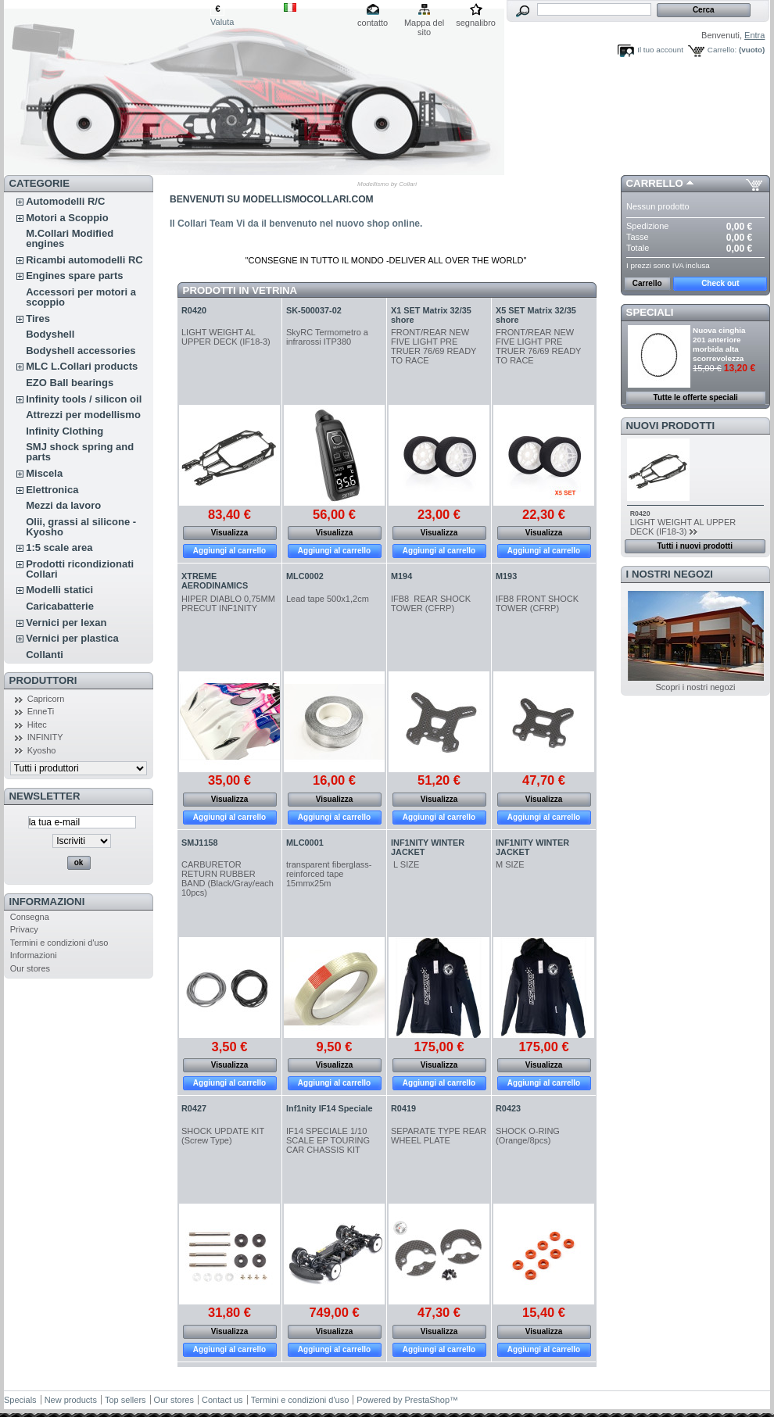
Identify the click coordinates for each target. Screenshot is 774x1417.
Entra (754, 35)
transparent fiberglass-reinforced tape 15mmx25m (328, 874)
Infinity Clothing (64, 431)
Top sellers (125, 1399)
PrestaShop (427, 1399)
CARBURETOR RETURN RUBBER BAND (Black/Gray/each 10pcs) (227, 878)
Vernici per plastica (72, 638)
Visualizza (230, 532)
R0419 (403, 1108)
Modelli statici (59, 590)
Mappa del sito (424, 24)
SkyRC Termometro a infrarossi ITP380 (327, 336)
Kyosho (41, 750)
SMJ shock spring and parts (80, 452)
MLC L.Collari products (82, 366)
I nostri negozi (669, 574)
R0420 (193, 310)
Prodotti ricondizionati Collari (80, 569)
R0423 (508, 1108)
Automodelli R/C (65, 201)
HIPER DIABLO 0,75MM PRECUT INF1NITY (228, 603)
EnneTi (40, 711)
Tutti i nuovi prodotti (694, 546)
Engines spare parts (74, 275)
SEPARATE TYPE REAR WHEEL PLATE (438, 1135)
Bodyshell (50, 334)
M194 (401, 576)
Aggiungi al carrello (229, 550)
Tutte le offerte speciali (696, 397)
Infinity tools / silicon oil (84, 399)
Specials (20, 1399)
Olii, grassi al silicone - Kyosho (81, 527)
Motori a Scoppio (67, 218)
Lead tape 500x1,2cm (327, 598)
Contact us (222, 1399)
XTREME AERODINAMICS (214, 580)
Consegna (29, 916)
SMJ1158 (199, 842)
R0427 (193, 1108)
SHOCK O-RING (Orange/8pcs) (528, 1135)
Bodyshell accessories (80, 350)
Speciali (650, 312)
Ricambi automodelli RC (84, 260)
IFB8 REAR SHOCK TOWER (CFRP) (431, 603)
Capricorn (46, 698)
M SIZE (510, 864)
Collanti (44, 654)
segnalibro (476, 22)
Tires (38, 318)
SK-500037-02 (314, 310)
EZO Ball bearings (69, 382)
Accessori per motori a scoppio (81, 297)
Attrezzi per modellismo (83, 414)
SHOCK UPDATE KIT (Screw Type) (222, 1135)
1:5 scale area (59, 547)
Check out (720, 283)
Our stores (30, 968)
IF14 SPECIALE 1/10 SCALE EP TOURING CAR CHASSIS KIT (328, 1140)
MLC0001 (305, 842)
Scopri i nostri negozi (695, 687)
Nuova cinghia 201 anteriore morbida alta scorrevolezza (719, 344)
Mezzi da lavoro (63, 505)
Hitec (37, 724)
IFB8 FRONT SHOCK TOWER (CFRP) (537, 603)
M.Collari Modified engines (69, 238)
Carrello (654, 183)
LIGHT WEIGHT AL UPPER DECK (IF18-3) (227, 336)
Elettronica (52, 490)
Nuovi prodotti (670, 425)
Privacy (24, 929)
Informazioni (47, 901)
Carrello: (722, 49)
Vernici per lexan (66, 622)
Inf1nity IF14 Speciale (329, 1108)
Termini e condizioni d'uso (59, 942)
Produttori (43, 680)
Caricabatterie (60, 606)
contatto (372, 22)
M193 (506, 576)
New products (71, 1399)
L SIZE (405, 864)
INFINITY (45, 737)
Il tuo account (660, 49)
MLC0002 (305, 576)
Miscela (44, 473)
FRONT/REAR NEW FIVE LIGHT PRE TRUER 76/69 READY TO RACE (433, 346)
